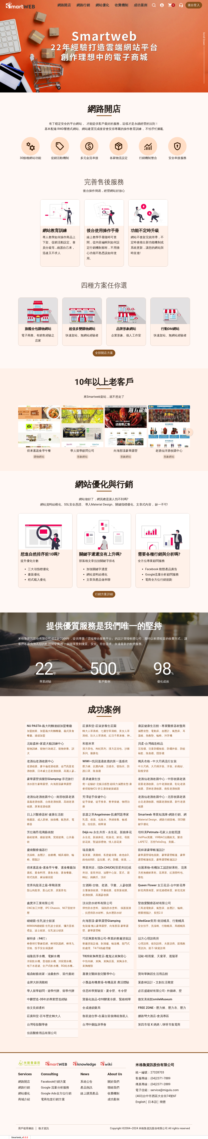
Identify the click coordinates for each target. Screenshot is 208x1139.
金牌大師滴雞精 (37, 982)
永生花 (86, 837)
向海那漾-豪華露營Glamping (101, 921)
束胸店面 (109, 961)
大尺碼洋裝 (157, 766)
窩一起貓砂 (89, 784)
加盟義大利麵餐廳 (50, 730)
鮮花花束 (180, 890)
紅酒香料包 (176, 872)
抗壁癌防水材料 (94, 912)
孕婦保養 (114, 819)
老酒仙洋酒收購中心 (168, 450)
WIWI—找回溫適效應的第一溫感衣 (105, 761)
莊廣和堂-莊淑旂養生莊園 (99, 726)
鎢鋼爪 (94, 877)
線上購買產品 (89, 1093)
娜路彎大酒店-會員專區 (153, 1016)
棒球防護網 (57, 943)
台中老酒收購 (164, 784)
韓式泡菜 (32, 877)
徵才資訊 (43, 1128)
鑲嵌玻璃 (45, 837)
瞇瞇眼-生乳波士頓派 (41, 921)
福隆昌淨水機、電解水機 (43, 956)
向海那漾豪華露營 (126, 450)
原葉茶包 (61, 890)
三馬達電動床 (146, 908)
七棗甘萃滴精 (109, 730)
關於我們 (114, 1081)
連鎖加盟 (40, 735)
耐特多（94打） (37, 938)
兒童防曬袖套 (156, 748)
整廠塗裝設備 (90, 943)
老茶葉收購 (120, 890)
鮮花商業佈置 (146, 890)
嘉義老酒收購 (35, 801)
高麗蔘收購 (102, 894)
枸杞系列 (101, 748)
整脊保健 (114, 801)
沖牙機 (168, 735)
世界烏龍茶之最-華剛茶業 (44, 885)
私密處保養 (110, 854)
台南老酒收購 (53, 801)
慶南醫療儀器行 (37, 850)
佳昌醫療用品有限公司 (42, 1033)
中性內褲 (87, 961)
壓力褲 (86, 766)
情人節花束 (115, 841)
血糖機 (52, 854)
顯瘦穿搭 (143, 770)
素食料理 (40, 872)
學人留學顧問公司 (82, 450)
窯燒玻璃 (58, 837)
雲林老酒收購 (154, 788)
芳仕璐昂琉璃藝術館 (40, 832)
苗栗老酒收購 (146, 784)
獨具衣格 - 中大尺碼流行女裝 (157, 761)
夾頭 (85, 872)
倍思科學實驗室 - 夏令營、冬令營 (104, 991)
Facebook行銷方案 (53, 1081)
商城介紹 (24, 1099)
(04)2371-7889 (161, 1078)
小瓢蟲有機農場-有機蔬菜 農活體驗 (105, 982)
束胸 (98, 961)
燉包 (140, 877)
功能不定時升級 (145, 230)
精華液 (102, 824)
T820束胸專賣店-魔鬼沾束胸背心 (104, 956)
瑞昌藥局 (88, 850)
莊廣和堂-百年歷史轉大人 (44, 1016)
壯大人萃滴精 (98, 735)
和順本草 (88, 743)
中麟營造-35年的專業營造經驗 (47, 999)
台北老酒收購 (146, 801)
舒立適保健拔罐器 (108, 788)
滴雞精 (97, 854)
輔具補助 (63, 854)
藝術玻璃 (32, 837)
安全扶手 (143, 925)
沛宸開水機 (65, 961)
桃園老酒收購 (164, 801)
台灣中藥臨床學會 (94, 1024)
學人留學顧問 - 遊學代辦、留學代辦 (51, 991)
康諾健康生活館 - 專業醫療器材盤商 (162, 726)
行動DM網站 (170, 329)
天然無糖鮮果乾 (147, 872)
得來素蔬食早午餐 (39, 450)
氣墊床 (176, 730)
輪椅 (159, 735)
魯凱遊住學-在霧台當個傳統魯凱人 (105, 1016)
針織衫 (179, 766)
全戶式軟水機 (50, 965)
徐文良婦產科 (36, 1007)
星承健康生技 (91, 779)
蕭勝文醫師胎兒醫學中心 (98, 974)
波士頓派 (40, 930)
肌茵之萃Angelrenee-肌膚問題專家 (105, 814)
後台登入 (194, 5)
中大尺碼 (143, 766)
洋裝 (169, 766)
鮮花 (119, 837)
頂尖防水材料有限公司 (97, 903)
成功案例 (141, 5)
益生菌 (101, 859)
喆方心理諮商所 (148, 938)
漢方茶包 (87, 748)
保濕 (93, 819)
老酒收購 (32, 766)
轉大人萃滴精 (90, 730)
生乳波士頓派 (56, 930)
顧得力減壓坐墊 (119, 784)
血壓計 (166, 730)
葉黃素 (86, 854)
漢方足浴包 (115, 748)
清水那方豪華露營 (37, 784)
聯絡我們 (114, 1087)
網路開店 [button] (70, 5)
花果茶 (163, 872)
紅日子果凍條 (116, 735)
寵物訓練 (32, 748)
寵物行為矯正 (48, 748)
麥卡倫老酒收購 (49, 766)
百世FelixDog (158, 841)
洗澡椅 (31, 854)
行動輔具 (167, 925)
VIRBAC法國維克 (165, 837)
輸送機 (115, 943)
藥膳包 (94, 753)
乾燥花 (110, 837)
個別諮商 (156, 943)
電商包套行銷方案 (53, 1099)
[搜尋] (154, 5)
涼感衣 (110, 766)
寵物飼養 (63, 748)
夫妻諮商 (169, 943)
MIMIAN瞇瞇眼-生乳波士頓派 (44, 925)
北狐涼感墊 (103, 784)
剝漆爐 (105, 943)
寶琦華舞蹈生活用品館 (153, 974)
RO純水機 (66, 965)
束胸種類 (87, 965)
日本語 (152, 1102)
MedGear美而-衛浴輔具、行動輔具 (161, 921)
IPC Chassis (52, 908)
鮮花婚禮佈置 (164, 890)
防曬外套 (172, 748)
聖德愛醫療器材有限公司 (154, 903)
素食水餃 (53, 872)
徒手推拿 (101, 801)
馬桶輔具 (180, 925)
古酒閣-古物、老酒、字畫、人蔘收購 (106, 885)
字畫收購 (106, 890)
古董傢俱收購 (90, 890)
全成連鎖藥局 (91, 1007)
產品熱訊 (86, 1087)
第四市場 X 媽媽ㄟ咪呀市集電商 (159, 1024)
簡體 (163, 1102)
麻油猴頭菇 (46, 877)
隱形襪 (160, 753)
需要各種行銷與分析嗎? (159, 554)
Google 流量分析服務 (55, 1087)
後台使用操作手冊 (103, 230)
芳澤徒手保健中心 (94, 797)
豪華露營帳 (94, 930)
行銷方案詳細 (104, 594)
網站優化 (105, 5)
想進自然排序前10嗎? (40, 554)
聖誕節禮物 (99, 841)
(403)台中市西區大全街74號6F (155, 1096)
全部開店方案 (104, 353)
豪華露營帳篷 (170, 854)
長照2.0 (158, 912)
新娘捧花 (98, 837)
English (140, 1102)
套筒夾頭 (95, 872)
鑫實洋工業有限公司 (40, 903)
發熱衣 (120, 766)
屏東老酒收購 (42, 806)
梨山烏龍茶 (33, 890)
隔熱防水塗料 (109, 908)
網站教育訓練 (55, 230)
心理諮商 (143, 943)
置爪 (121, 872)
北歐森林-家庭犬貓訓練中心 (45, 743)
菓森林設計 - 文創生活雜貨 (156, 982)
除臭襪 (150, 753)
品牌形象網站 (126, 329)
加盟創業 (32, 730)
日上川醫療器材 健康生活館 (45, 814)
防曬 (115, 859)
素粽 (29, 872)
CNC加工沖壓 (35, 908)
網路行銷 (87, 5)
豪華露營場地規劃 (148, 854)
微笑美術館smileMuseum (155, 999)
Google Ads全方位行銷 (56, 1093)
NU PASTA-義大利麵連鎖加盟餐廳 (49, 726)
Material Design (147, 819)
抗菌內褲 (98, 766)
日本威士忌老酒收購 (49, 770)
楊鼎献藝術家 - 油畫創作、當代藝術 (51, 974)
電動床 (155, 730)
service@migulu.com (165, 1090)
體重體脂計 (144, 912)
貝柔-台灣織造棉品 (150, 743)
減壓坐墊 (143, 730)
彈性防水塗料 (90, 908)
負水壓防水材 (114, 912)
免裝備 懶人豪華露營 (94, 925)
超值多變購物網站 (82, 329)
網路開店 (24, 1081)
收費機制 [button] (123, 5)
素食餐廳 (66, 872)
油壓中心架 (110, 872)
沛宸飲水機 (33, 961)
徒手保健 (87, 801)
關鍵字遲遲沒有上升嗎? (100, 554)
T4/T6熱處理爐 (102, 948)
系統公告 (86, 1081)
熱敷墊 (150, 735)
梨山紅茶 (48, 890)
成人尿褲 (42, 819)
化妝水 (102, 819)
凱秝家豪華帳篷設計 (151, 850)
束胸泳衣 (122, 961)
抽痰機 (54, 819)
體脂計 (36, 859)
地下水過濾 (33, 965)
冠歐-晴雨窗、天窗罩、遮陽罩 (158, 956)
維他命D (124, 854)
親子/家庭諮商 (157, 948)
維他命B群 (88, 859)
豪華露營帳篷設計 (166, 859)
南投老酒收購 (172, 788)
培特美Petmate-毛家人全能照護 (159, 832)
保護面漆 (126, 908)
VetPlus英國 (145, 837)
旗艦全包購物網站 (38, 329)
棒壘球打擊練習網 (37, 943)
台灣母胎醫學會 (37, 1024)
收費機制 (114, 1093)
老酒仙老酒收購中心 (40, 761)
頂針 (103, 877)
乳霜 (85, 819)
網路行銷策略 (167, 819)
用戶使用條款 (26, 1128)
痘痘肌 (92, 824)
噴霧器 (31, 819)
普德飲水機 (49, 961)
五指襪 (142, 748)
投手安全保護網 (44, 948)
